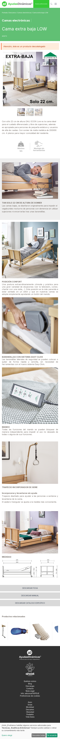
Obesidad (30, 712)
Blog (30, 684)
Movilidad (30, 707)
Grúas (30, 705)
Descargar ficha (30, 588)
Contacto (30, 688)
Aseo (30, 702)
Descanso (12, 13)
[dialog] (30, 731)
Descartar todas (38, 735)
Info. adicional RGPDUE (30, 693)
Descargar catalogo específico (30, 603)
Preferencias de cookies (30, 696)
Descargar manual (30, 595)
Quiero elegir (7, 735)
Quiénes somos (30, 681)
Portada (5, 13)
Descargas (30, 686)
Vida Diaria (30, 717)
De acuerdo (52, 735)
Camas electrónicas (24, 13)
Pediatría (30, 714)
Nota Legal (30, 691)
